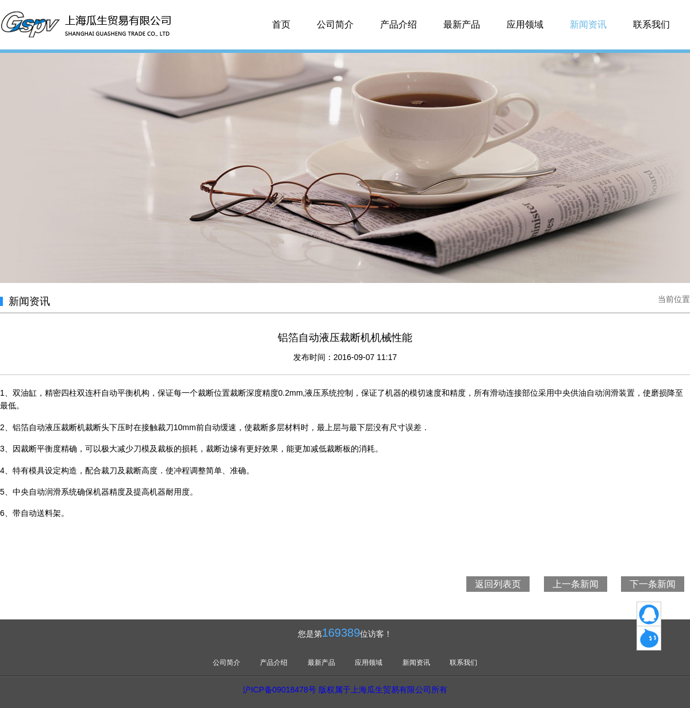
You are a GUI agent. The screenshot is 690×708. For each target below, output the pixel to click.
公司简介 (335, 24)
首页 (281, 24)
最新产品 (461, 24)
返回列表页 (498, 584)
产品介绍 (398, 24)
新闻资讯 (588, 24)
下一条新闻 (653, 584)
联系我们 (651, 24)
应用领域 (525, 24)
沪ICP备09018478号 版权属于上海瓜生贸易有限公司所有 (345, 689)
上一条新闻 (576, 584)
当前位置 (674, 299)
